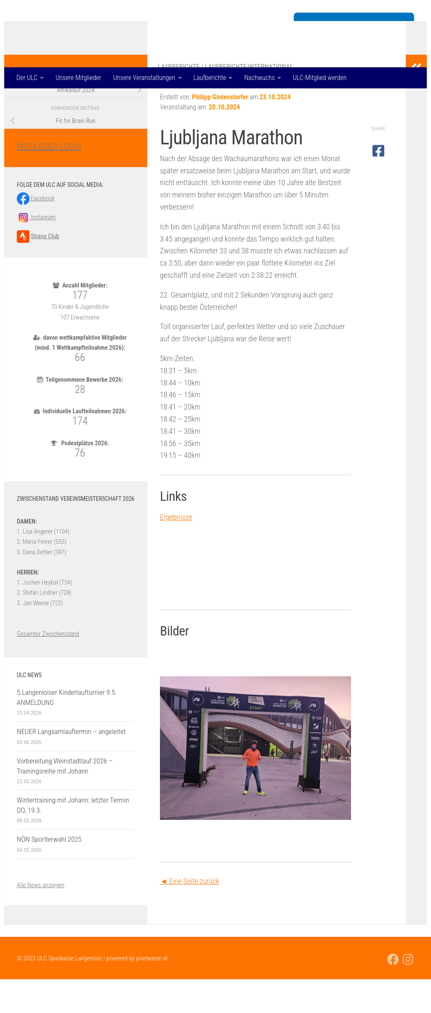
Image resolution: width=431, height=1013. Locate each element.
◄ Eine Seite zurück (189, 914)
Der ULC (26, 78)
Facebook (36, 232)
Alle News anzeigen (40, 919)
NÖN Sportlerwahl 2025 (49, 873)
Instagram (36, 251)
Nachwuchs (259, 78)
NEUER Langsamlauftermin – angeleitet (71, 765)
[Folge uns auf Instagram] (408, 993)
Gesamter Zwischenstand (48, 667)
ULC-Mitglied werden (320, 78)
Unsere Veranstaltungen (144, 78)
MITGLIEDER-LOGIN (49, 180)
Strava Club (45, 270)
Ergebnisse (176, 550)
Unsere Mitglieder (78, 78)
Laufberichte (210, 78)
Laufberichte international (249, 100)
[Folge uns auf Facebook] (393, 993)
